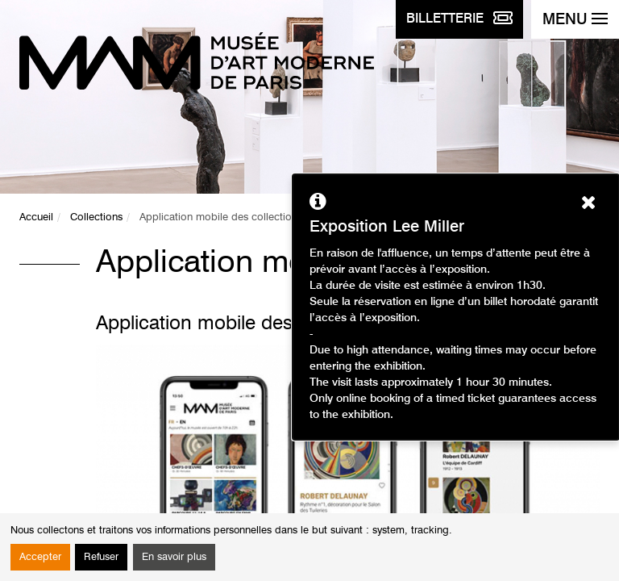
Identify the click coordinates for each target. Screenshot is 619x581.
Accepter (40, 557)
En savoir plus (174, 557)
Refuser (101, 557)
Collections (96, 217)
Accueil (36, 217)
